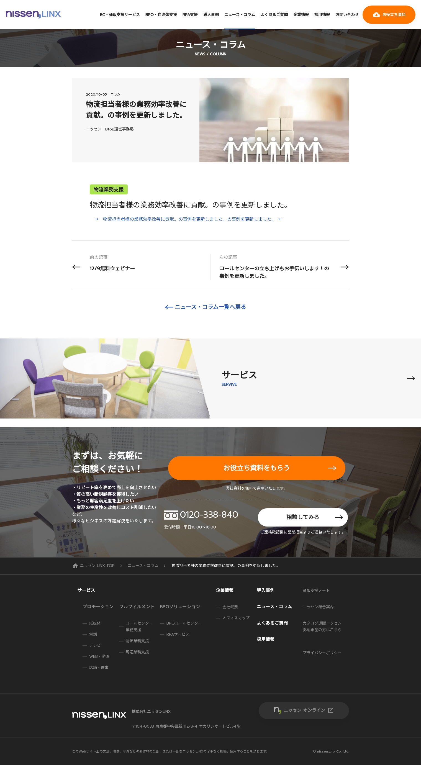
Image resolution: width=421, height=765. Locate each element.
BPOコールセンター (184, 623)
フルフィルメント (137, 607)
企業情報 (301, 15)
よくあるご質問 (274, 15)
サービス (86, 590)
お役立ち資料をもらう (257, 468)
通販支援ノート (316, 591)
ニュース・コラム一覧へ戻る (210, 307)
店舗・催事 (99, 668)
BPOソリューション (180, 607)
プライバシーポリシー (322, 653)
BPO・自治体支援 (161, 15)
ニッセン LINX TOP (94, 566)
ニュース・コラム (239, 15)
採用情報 (322, 15)
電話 (93, 634)
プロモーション (98, 607)
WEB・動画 (99, 656)
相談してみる (302, 517)
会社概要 (230, 607)
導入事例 (211, 15)
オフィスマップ (236, 618)
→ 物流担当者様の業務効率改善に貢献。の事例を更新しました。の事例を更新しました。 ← (188, 219)
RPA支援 (190, 15)
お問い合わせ (347, 15)
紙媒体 (95, 623)
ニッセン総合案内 (318, 607)
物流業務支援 (137, 641)
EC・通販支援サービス (120, 15)
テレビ (95, 645)
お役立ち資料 (389, 14)
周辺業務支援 (137, 652)
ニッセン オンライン (309, 710)
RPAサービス (177, 634)
